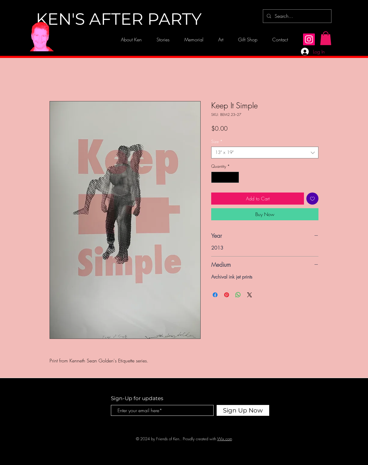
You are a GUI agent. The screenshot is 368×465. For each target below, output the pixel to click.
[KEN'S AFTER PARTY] (119, 19)
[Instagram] (309, 39)
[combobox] (264, 152)
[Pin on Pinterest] (226, 294)
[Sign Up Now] (243, 410)
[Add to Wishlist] (312, 199)
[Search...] (296, 16)
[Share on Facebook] (215, 294)
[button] (325, 38)
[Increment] (234, 177)
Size (217, 141)
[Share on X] (249, 294)
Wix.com (224, 438)
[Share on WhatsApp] (238, 294)
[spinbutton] (225, 177)
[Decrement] (216, 177)
